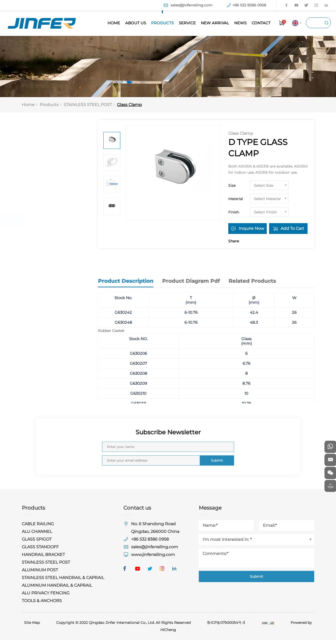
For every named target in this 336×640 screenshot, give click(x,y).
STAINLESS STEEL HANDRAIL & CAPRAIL (50, 317)
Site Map (32, 623)
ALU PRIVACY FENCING (52, 357)
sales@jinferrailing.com (191, 5)
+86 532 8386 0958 (249, 5)
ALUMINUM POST (46, 298)
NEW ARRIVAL (215, 22)
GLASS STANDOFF (46, 189)
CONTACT (261, 22)
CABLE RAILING (44, 143)
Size (231, 185)
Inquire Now (251, 228)
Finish (233, 212)
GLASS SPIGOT (43, 174)
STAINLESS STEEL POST (88, 104)
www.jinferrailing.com (153, 554)
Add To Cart (292, 228)
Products (49, 104)
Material (235, 199)
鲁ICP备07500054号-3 (226, 623)
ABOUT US (135, 22)
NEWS (240, 22)
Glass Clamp (129, 104)
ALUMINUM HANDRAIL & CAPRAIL (54, 339)
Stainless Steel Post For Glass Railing (56, 243)
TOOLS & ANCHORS (48, 372)
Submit (199, 456)
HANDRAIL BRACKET (49, 204)
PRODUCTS (162, 22)
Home (28, 104)
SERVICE (187, 22)
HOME (113, 22)
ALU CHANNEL (43, 158)
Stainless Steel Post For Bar (56, 263)
